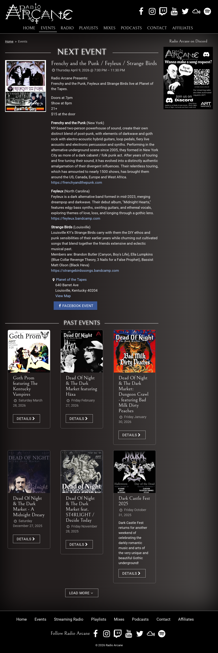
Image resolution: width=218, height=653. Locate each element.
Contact (157, 28)
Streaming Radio (68, 619)
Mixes (109, 28)
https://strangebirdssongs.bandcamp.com (85, 270)
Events (48, 28)
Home (29, 28)
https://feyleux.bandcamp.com (75, 218)
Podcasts (131, 28)
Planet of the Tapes (71, 279)
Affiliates (182, 28)
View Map (63, 296)
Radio (67, 28)
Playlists (88, 28)
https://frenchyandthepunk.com (76, 182)
